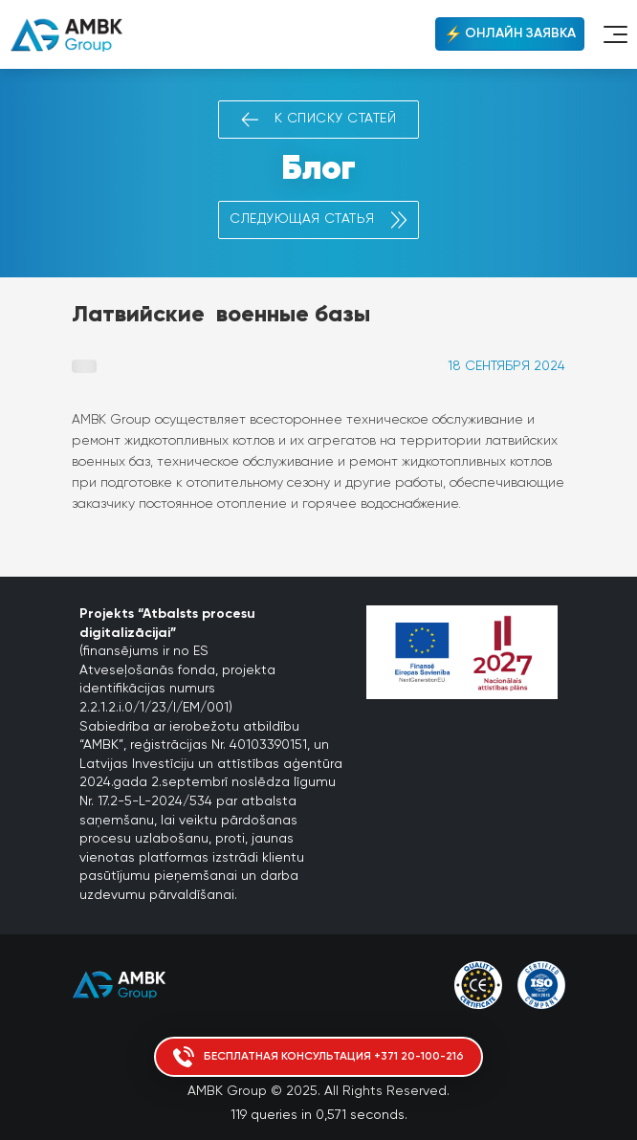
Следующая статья (318, 220)
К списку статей (318, 119)
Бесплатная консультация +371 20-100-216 (318, 1056)
